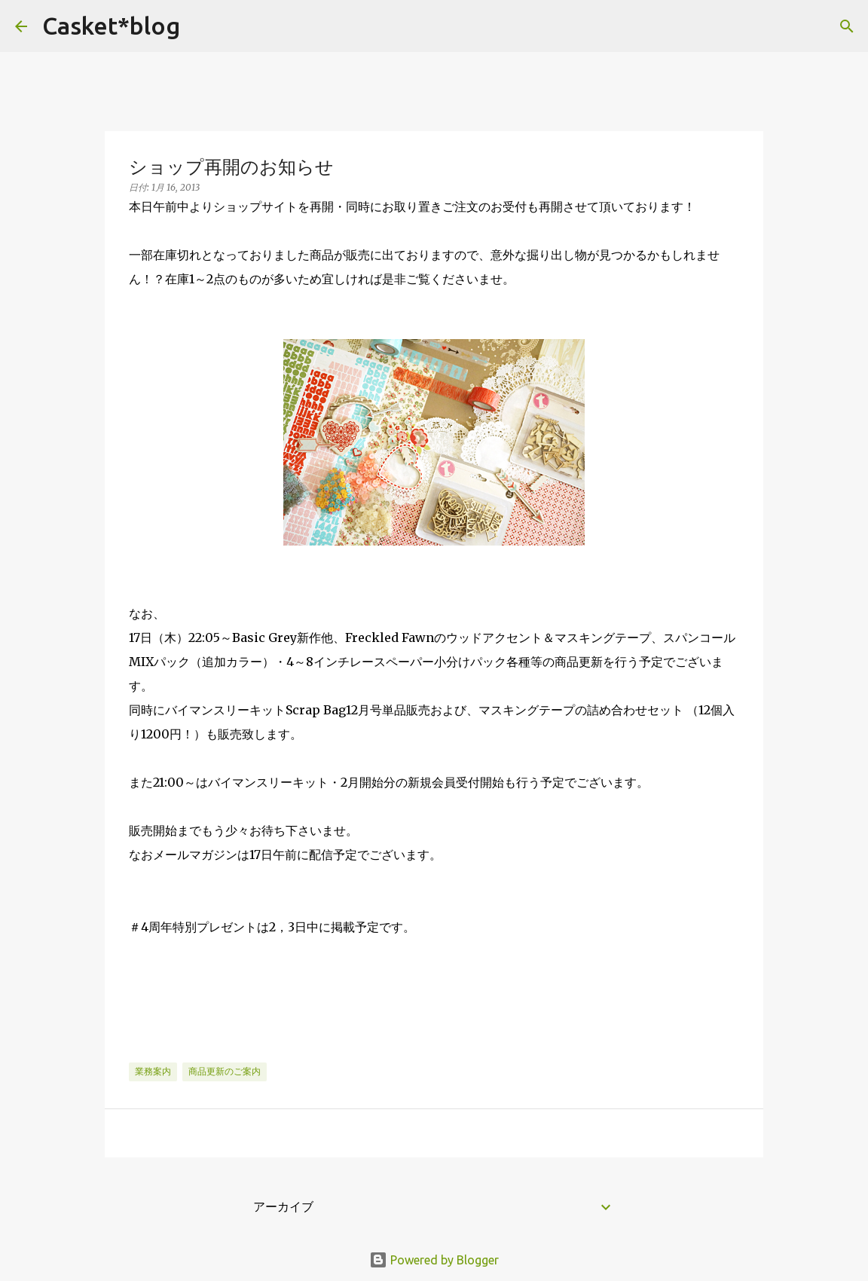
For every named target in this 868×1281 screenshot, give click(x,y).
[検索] (201, 26)
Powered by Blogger (434, 1260)
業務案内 (153, 1071)
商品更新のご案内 (224, 1071)
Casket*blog (111, 25)
